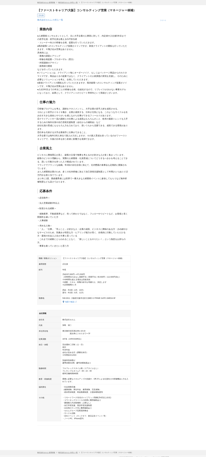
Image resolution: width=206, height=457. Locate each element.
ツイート (163, 20)
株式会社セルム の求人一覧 (68, 2)
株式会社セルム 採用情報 (46, 2)
